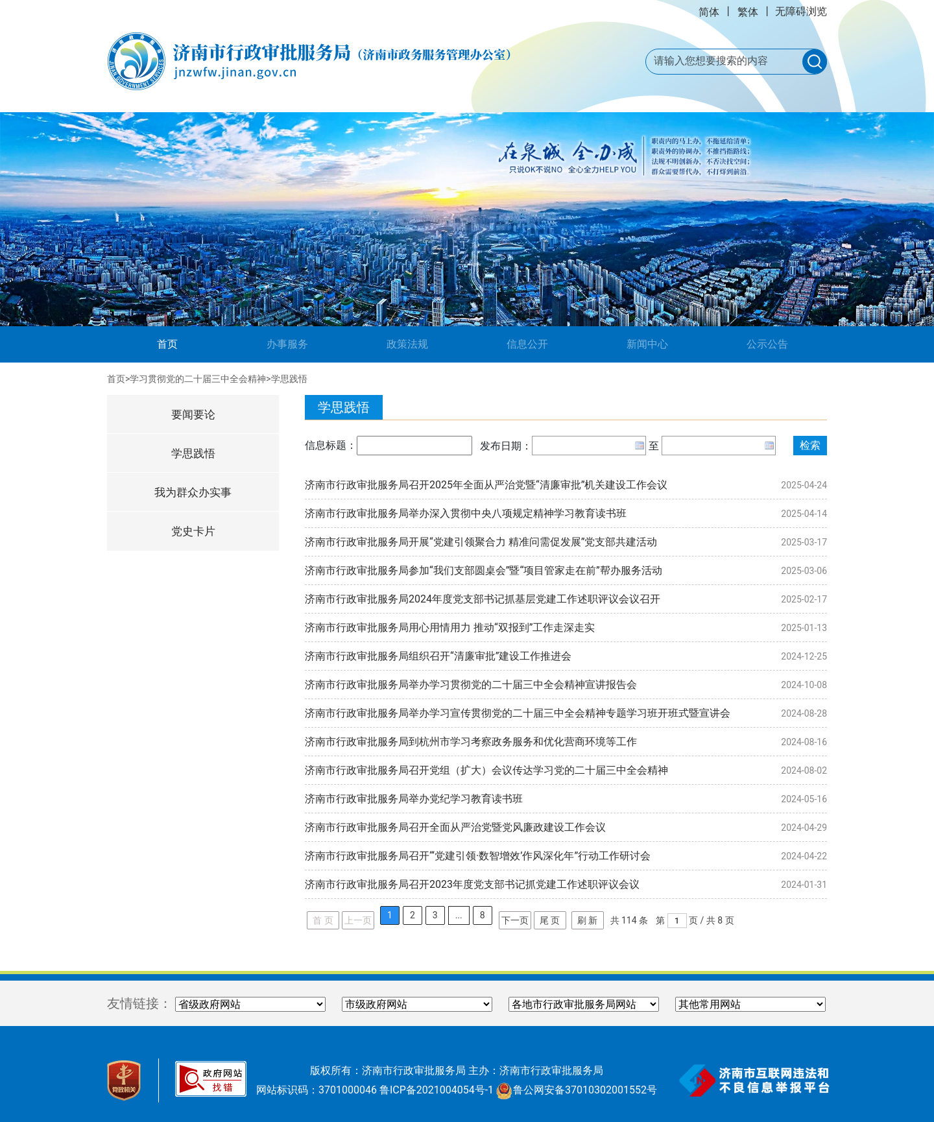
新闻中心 (647, 344)
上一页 (358, 920)
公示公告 (767, 344)
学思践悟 (289, 379)
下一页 (515, 920)
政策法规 (407, 344)
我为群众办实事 (193, 492)
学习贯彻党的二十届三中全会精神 (198, 379)
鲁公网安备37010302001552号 (576, 1090)
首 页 (323, 920)
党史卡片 (193, 531)
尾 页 (550, 920)
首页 (187, 343)
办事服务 (287, 344)
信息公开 (527, 344)
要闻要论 (193, 414)
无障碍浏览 (801, 11)
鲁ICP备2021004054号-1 (436, 1090)
